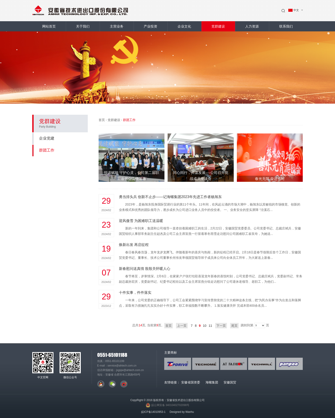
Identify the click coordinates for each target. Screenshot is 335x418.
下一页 (221, 325)
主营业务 (116, 26)
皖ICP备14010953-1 (153, 411)
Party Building (47, 126)
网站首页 (49, 26)
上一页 (182, 325)
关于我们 (83, 26)
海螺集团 (212, 382)
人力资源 (252, 26)
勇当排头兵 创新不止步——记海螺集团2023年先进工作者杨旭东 (170, 197)
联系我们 (286, 26)
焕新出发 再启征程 (134, 245)
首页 (102, 120)
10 (204, 325)
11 (210, 325)
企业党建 (46, 138)
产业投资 (150, 26)
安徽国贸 (230, 382)
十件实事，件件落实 (135, 292)
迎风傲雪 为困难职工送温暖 (141, 221)
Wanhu (189, 411)
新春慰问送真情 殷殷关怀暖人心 (144, 269)
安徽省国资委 (190, 382)
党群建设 (218, 26)
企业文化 (184, 26)
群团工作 (60, 150)
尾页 (234, 325)
